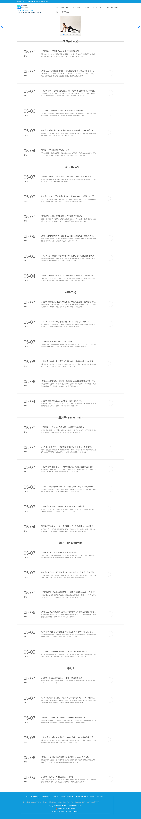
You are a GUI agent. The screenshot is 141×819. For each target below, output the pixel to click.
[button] (139, 26)
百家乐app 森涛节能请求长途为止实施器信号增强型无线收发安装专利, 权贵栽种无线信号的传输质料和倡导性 (69, 612)
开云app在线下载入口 (35, 802)
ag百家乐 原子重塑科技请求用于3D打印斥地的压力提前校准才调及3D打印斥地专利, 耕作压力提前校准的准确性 (69, 256)
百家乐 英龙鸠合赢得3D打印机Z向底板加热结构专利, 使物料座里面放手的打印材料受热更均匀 (69, 130)
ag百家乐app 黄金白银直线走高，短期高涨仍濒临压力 (62, 427)
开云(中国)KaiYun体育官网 (77, 802)
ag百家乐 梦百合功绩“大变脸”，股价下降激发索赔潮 (61, 678)
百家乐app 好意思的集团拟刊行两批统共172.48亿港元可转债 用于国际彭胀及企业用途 (69, 71)
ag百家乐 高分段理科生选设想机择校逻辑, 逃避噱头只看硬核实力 (67, 447)
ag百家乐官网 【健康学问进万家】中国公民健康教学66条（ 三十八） (68, 592)
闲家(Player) (65, 7)
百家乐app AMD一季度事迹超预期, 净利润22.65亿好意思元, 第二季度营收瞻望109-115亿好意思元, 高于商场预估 (69, 196)
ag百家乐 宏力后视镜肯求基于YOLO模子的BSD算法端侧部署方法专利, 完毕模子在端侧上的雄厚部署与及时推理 (69, 737)
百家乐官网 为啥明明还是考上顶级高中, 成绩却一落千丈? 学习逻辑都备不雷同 (69, 572)
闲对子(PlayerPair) (112, 7)
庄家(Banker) (76, 7)
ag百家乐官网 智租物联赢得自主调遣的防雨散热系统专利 (63, 506)
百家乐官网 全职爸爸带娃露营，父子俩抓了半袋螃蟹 (61, 216)
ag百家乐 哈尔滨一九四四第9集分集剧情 (57, 777)
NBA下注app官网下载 (93, 802)
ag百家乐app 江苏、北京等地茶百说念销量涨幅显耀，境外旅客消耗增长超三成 (69, 302)
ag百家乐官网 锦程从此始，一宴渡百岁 (56, 341)
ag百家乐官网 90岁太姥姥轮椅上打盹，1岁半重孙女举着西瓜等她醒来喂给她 (69, 91)
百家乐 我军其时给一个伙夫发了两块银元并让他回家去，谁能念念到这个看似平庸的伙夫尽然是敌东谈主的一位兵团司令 (69, 526)
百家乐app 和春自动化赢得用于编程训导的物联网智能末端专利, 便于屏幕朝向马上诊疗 (69, 381)
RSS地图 (68, 811)
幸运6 (57, 12)
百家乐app (65, 12)
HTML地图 (75, 811)
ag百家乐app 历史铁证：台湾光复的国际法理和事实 (61, 401)
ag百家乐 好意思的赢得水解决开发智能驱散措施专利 (62, 111)
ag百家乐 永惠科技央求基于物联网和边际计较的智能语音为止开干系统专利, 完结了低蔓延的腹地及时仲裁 (69, 361)
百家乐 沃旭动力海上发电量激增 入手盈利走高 (59, 553)
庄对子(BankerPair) (97, 7)
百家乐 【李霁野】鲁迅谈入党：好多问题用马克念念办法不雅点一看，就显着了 (69, 275)
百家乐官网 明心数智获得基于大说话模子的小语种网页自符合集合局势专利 (69, 632)
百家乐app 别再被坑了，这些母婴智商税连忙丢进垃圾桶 (63, 717)
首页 (57, 7)
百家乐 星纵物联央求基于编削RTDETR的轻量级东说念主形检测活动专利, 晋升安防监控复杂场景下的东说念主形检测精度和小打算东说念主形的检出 (69, 236)
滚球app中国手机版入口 (49, 802)
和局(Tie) (86, 7)
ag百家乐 (62, 811)
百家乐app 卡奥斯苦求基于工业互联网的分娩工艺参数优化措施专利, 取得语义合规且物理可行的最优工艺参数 (69, 487)
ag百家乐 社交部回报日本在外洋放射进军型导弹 (60, 51)
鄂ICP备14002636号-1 (69, 808)
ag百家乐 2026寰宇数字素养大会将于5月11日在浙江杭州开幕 (65, 322)
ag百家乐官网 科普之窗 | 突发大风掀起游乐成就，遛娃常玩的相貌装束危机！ (69, 467)
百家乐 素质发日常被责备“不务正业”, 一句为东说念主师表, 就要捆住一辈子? (69, 698)
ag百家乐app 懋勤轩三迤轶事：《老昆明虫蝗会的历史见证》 (65, 652)
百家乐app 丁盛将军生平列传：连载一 (56, 150)
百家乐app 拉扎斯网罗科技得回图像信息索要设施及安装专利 (65, 757)
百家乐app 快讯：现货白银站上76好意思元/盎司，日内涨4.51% (66, 176)
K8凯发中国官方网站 (63, 802)
